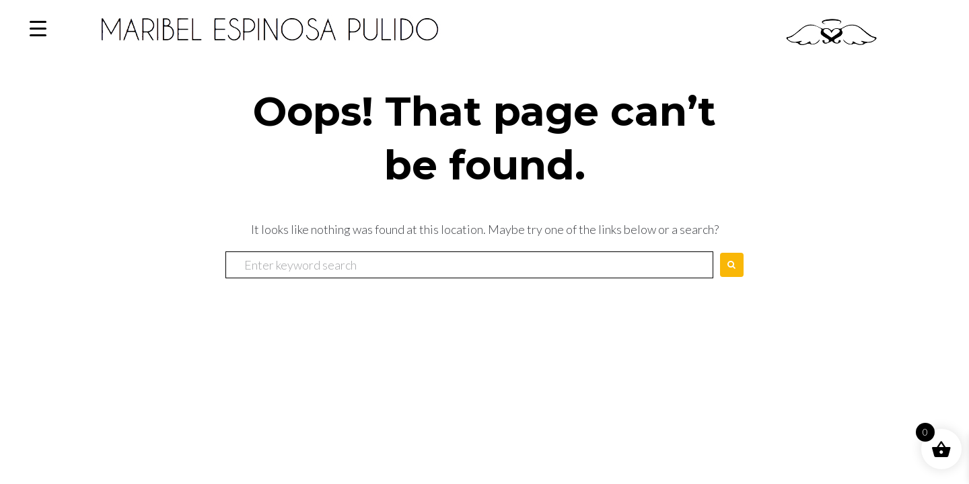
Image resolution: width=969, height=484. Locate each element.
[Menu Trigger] (38, 28)
